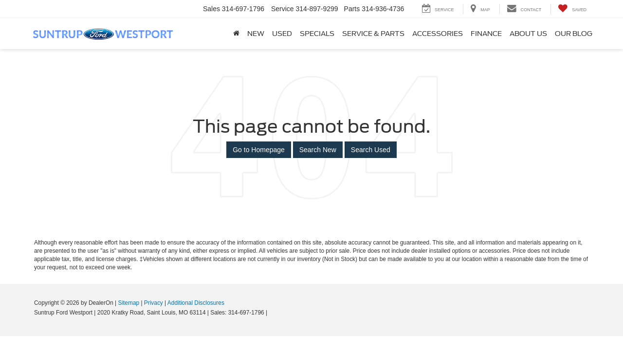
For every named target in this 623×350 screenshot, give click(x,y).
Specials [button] (317, 33)
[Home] (236, 33)
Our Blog (573, 33)
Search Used (370, 150)
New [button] (255, 33)
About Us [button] (528, 33)
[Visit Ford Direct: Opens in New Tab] (272, 312)
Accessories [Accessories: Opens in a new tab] (437, 33)
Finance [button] (486, 33)
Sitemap (128, 302)
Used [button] (282, 33)
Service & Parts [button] (373, 33)
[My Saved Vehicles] (572, 9)
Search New (317, 150)
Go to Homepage (259, 150)
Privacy (153, 302)
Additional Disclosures (195, 302)
